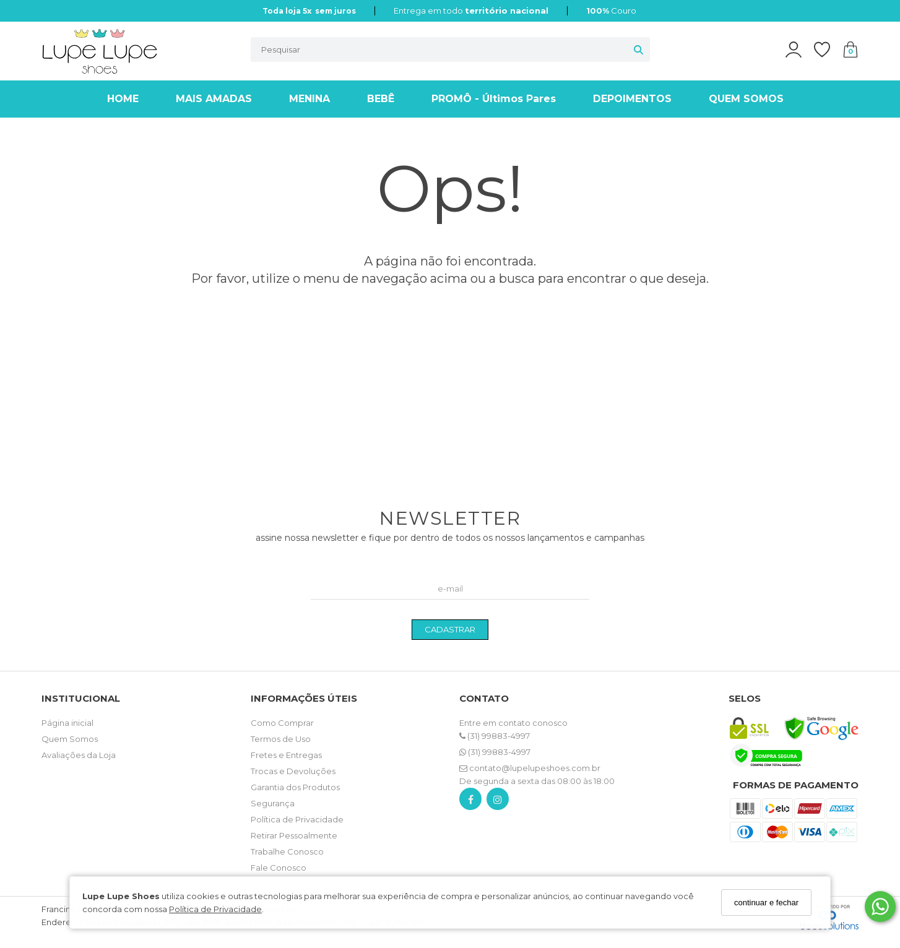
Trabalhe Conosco (287, 851)
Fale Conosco (278, 868)
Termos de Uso (281, 739)
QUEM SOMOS (746, 99)
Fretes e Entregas (286, 755)
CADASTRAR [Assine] (450, 629)
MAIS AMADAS (214, 99)
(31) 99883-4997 (494, 736)
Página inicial (67, 723)
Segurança (273, 803)
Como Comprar (282, 723)
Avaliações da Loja (78, 755)
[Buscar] (638, 49)
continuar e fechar (766, 902)
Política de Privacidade (215, 909)
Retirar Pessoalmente (294, 835)
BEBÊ (380, 99)
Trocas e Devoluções (293, 771)
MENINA (309, 99)
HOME (123, 99)
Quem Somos (69, 739)
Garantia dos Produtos (295, 787)
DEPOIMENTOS (632, 99)
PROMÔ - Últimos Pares (493, 99)
